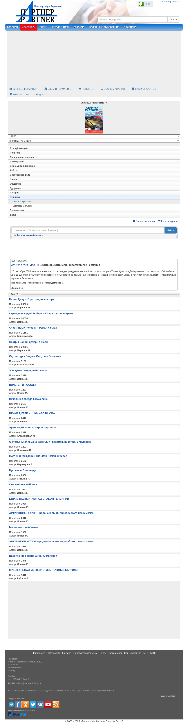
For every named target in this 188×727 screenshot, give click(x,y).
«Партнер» (28, 27)
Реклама (79, 27)
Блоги (43, 27)
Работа (14, 170)
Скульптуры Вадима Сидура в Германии (35, 356)
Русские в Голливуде (22, 470)
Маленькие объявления (104, 27)
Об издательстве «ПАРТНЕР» (89, 653)
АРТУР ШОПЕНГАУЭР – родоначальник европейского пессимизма (51, 513)
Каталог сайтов (144, 89)
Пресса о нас (115, 653)
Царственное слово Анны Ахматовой (33, 555)
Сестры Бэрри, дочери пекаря (28, 342)
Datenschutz (53, 653)
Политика (15, 153)
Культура (15, 197)
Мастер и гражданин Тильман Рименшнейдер (38, 456)
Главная (12, 27)
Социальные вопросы (22, 157)
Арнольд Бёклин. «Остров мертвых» (32, 427)
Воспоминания (113, 89)
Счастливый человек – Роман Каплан (33, 327)
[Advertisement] (94, 58)
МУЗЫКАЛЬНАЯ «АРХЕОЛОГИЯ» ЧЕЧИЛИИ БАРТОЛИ (43, 570)
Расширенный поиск (28, 235)
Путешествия (17, 210)
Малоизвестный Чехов (23, 527)
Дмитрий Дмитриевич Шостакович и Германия (70, 264)
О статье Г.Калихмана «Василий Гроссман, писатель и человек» (50, 441)
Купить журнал (168, 221)
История (14, 192)
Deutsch (175, 1)
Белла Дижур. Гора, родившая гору (31, 299)
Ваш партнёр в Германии (48, 6)
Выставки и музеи (22, 206)
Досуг (41, 94)
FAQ (152, 653)
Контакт (66, 653)
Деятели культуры (22, 201)
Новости (86, 89)
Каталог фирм (60, 27)
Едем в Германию (58, 89)
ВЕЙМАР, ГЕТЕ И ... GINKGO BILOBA (32, 413)
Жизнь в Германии (23, 89)
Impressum (39, 653)
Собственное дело (20, 175)
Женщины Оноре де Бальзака (28, 370)
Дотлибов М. (57, 283)
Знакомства (19, 94)
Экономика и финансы (22, 166)
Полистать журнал (144, 221)
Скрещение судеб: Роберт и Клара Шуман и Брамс (41, 313)
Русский (165, 1)
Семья (13, 179)
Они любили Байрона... (24, 484)
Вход (147, 4)
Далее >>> (17, 288)
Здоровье (15, 188)
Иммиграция (17, 161)
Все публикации (19, 148)
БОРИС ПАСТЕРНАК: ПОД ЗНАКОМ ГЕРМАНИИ (39, 498)
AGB (145, 653)
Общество (15, 184)
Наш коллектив (132, 653)
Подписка (130, 27)
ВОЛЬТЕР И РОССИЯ (22, 384)
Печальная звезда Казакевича (28, 399)
